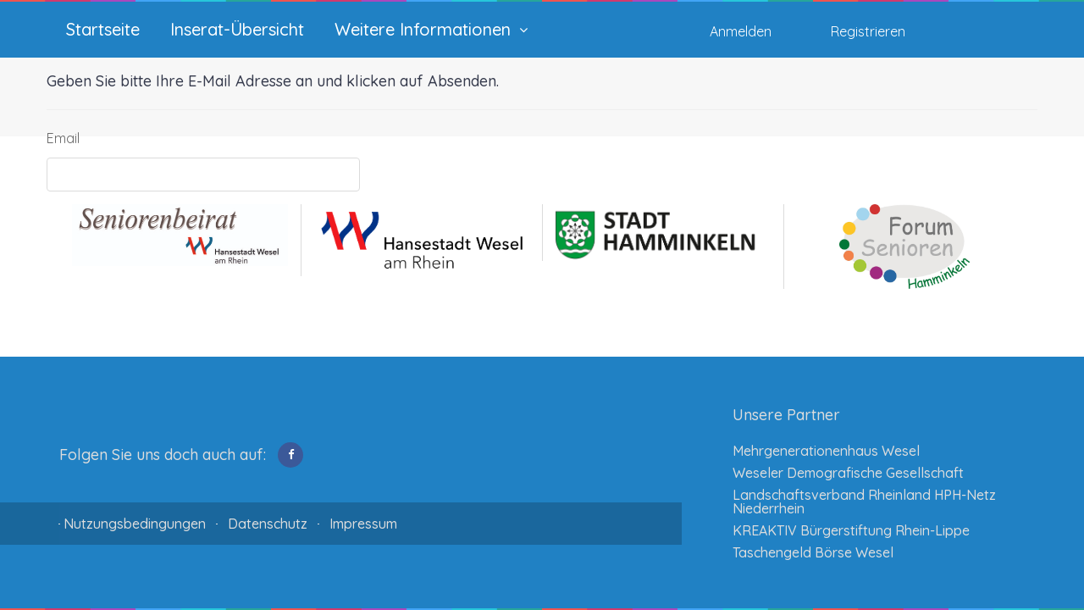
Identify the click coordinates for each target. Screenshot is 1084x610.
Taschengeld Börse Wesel (813, 552)
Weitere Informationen (423, 29)
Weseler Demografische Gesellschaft (848, 473)
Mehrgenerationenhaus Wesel (826, 451)
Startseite (103, 29)
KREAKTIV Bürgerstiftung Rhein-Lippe (851, 530)
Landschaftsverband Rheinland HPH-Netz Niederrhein (864, 501)
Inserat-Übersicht (237, 29)
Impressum (363, 523)
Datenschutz (267, 523)
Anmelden (741, 31)
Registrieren (868, 31)
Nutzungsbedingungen (135, 523)
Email (63, 138)
